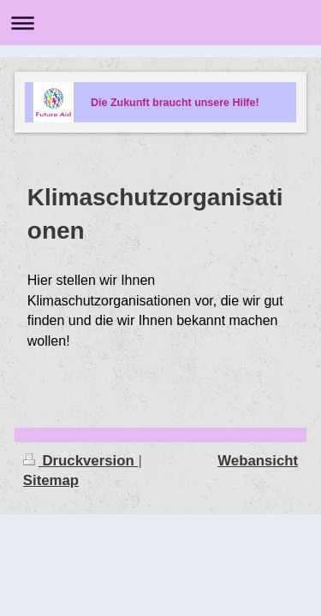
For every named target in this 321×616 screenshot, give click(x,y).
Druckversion (81, 461)
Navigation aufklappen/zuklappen (160, 22)
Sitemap (51, 480)
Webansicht (257, 461)
